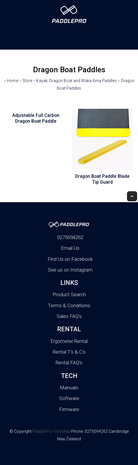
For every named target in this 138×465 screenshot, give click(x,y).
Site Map (62, 431)
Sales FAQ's (69, 316)
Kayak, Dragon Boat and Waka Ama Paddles (76, 80)
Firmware (69, 409)
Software (69, 398)
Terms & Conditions (69, 305)
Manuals (69, 387)
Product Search (69, 294)
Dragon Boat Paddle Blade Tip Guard (102, 179)
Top (132, 196)
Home (12, 80)
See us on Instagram (70, 270)
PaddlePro (42, 431)
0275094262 (70, 237)
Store (27, 80)
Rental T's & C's (69, 352)
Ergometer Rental (69, 341)
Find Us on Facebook (70, 259)
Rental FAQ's (69, 363)
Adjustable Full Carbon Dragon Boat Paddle (35, 118)
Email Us (70, 248)
